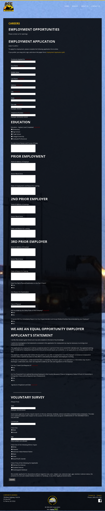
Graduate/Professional (20, 139)
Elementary (16, 129)
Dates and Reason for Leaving (20, 229)
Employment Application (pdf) (56, 52)
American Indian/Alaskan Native (22, 452)
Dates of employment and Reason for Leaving (25, 186)
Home (67, 6)
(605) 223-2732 (97, 497)
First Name (17, 66)
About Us (84, 6)
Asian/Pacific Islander (19, 459)
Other (14, 457)
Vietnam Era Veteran (19, 465)
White (14, 447)
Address (16, 85)
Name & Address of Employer (20, 162)
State (16, 98)
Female (15, 432)
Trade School (17, 134)
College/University (18, 136)
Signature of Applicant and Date (24, 385)
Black (14, 454)
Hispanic (15, 449)
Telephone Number (20, 113)
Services (75, 6)
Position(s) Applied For (21, 59)
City (15, 91)
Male (14, 430)
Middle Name (15, 72)
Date (12, 406)
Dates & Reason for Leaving (19, 271)
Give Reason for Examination (20, 292)
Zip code (17, 104)
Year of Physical (16, 304)
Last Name (17, 79)
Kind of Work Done (17, 174)
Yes (14, 285)
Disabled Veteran (18, 468)
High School (16, 132)
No (14, 288)
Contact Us (95, 6)
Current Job (14, 422)
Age (12, 437)
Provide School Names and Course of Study (24, 143)
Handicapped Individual (20, 470)
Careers (99, 496)
